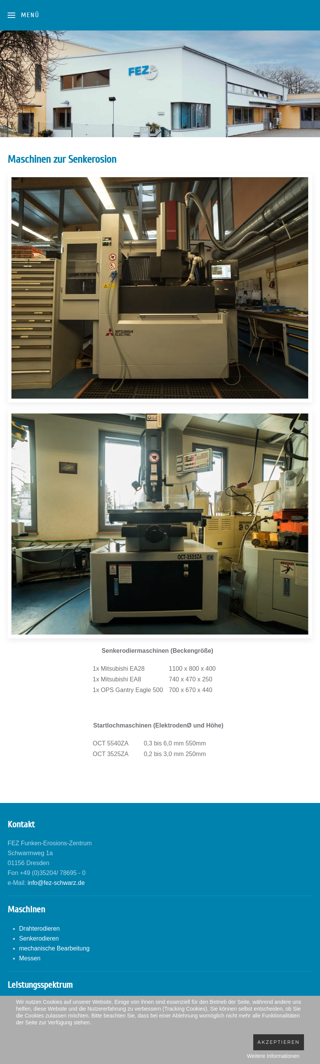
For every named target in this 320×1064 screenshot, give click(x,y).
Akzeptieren (278, 1042)
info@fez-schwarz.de (56, 883)
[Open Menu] (23, 15)
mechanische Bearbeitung (54, 948)
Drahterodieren (39, 928)
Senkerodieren (39, 938)
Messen (29, 958)
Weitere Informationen (273, 1056)
